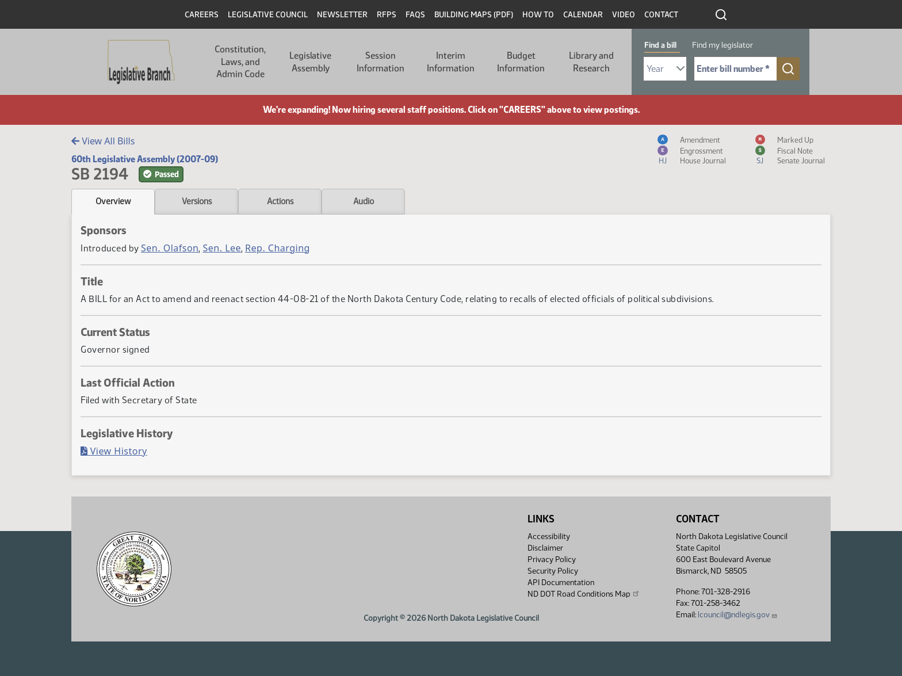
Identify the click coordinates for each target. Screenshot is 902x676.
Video (623, 15)
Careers (202, 15)
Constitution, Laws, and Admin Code (240, 61)
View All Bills (103, 141)
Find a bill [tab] (660, 45)
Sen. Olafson (169, 248)
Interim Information (451, 62)
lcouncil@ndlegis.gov (738, 615)
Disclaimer (545, 548)
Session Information (380, 62)
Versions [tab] (197, 201)
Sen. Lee (221, 248)
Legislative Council (268, 15)
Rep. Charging (277, 248)
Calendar (583, 15)
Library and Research (591, 62)
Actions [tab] (280, 201)
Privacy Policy (552, 559)
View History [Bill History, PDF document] (114, 451)
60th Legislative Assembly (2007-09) (144, 159)
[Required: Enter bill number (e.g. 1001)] (735, 68)
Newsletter (342, 15)
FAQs (415, 15)
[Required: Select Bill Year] (665, 68)
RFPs (386, 15)
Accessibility (549, 536)
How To (538, 15)
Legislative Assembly (310, 62)
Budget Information (521, 62)
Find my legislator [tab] (722, 45)
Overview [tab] (113, 201)
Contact (661, 15)
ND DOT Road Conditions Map (584, 594)
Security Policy (553, 571)
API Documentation (561, 582)
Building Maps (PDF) (473, 15)
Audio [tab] (363, 201)
